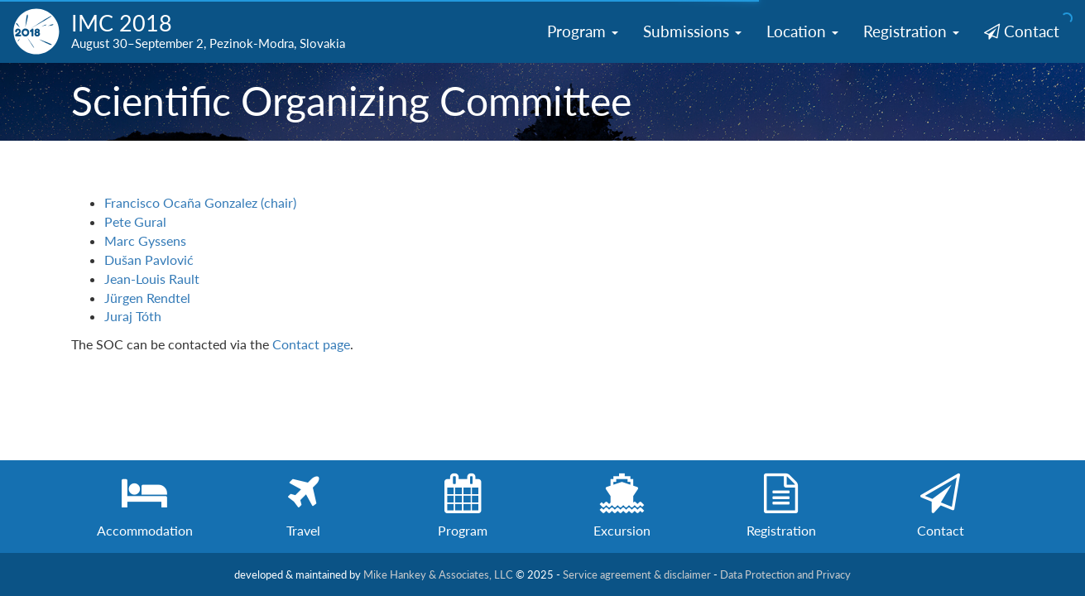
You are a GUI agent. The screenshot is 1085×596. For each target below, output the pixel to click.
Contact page (311, 344)
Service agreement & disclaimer (637, 574)
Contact (1021, 31)
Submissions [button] (692, 31)
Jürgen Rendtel (147, 297)
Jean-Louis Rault (151, 278)
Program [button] (582, 31)
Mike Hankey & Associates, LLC (438, 574)
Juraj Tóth (132, 316)
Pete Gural (135, 221)
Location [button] (802, 31)
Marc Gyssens (145, 240)
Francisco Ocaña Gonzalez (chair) (200, 202)
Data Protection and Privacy (785, 574)
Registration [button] (911, 31)
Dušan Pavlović (149, 259)
